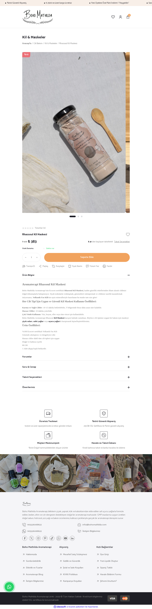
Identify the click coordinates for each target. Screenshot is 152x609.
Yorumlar (27, 357)
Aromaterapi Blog (34, 574)
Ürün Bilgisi (28, 275)
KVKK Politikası (70, 574)
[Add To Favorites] (128, 234)
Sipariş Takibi (106, 567)
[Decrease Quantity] (25, 257)
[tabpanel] (76, 132)
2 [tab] (78, 216)
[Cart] (128, 17)
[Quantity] (31, 257)
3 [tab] (81, 216)
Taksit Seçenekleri (32, 377)
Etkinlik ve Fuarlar (34, 567)
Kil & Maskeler (34, 37)
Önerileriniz (28, 387)
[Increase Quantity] (37, 257)
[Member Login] (120, 17)
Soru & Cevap (29, 367)
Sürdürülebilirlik (33, 561)
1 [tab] (73, 216)
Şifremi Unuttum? (108, 581)
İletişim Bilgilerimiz (35, 581)
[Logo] (37, 17)
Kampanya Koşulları (72, 581)
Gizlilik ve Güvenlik (71, 561)
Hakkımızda (31, 554)
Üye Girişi (104, 554)
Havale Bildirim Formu (110, 574)
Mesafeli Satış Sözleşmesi (75, 554)
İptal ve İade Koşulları (73, 567)
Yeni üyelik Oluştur (109, 561)
